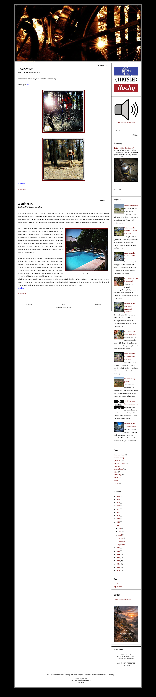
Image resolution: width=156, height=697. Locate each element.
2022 (118, 509)
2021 (118, 512)
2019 (118, 519)
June (120, 532)
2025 (118, 499)
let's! (115, 472)
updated (116, 466)
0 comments (22, 189)
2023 (118, 506)
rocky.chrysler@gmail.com (122, 599)
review (116, 478)
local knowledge (119, 455)
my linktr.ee (118, 587)
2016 (118, 548)
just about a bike (119, 463)
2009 (118, 570)
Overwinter (25, 69)
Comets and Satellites (131, 206)
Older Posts (98, 304)
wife (38, 72)
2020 (118, 516)
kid (27, 72)
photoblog (32, 72)
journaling (38, 207)
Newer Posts (29, 304)
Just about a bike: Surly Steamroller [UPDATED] (129, 356)
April (120, 535)
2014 (118, 554)
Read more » (22, 184)
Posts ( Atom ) (67, 307)
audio (116, 480)
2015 (118, 551)
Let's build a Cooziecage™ (124, 148)
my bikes (117, 584)
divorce (116, 483)
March (120, 538)
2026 (118, 496)
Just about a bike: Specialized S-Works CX (130, 256)
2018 (118, 522)
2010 (118, 567)
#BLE (29, 85)
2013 (118, 557)
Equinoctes (25, 203)
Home (63, 304)
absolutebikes (118, 469)
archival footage (28, 207)
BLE (24, 72)
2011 (118, 564)
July (119, 528)
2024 (118, 503)
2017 (118, 525)
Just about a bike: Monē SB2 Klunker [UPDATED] (130, 230)
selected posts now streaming (126, 122)
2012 (118, 561)
